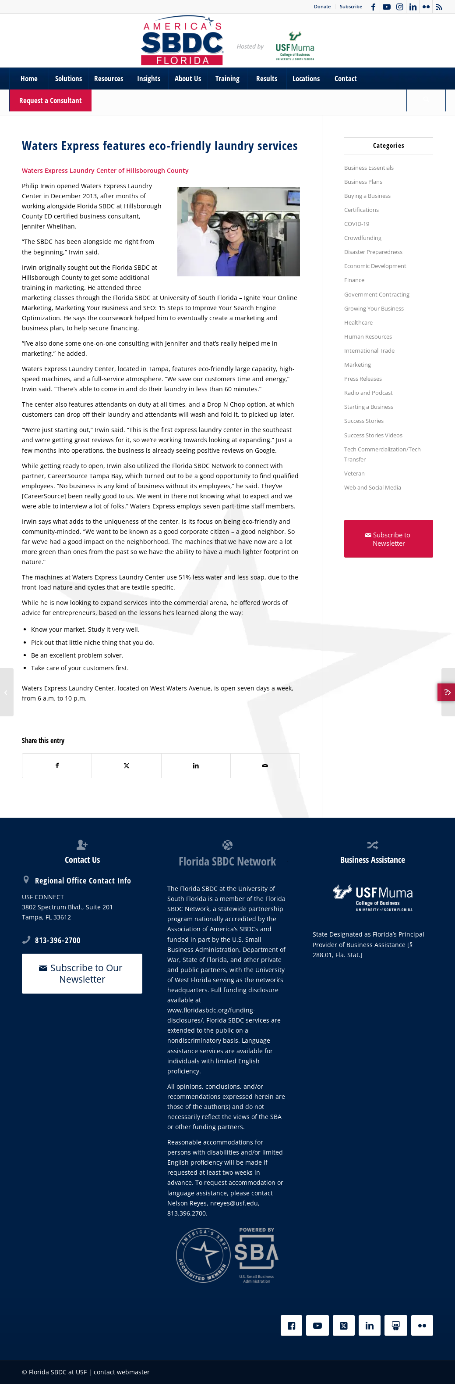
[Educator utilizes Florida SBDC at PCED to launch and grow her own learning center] (448, 692)
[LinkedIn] (370, 1325)
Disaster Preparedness (373, 252)
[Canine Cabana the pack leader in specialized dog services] (7, 692)
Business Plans (363, 182)
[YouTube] (317, 1325)
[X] (344, 1325)
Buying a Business (367, 196)
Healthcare (358, 322)
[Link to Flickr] (426, 6)
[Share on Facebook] (57, 765)
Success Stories (364, 421)
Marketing (357, 364)
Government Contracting (376, 294)
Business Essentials (369, 168)
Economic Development (375, 266)
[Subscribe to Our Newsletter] (82, 973)
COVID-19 (356, 224)
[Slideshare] (395, 1325)
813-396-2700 (58, 940)
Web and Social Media (372, 487)
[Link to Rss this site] (439, 6)
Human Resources (368, 336)
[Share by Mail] (265, 765)
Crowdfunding (362, 238)
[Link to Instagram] (399, 6)
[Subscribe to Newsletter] (388, 539)
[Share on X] (126, 765)
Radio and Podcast (368, 393)
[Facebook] (291, 1325)
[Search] (426, 100)
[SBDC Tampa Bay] (228, 40)
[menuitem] (322, 6)
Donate (322, 6)
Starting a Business (368, 407)
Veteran (354, 473)
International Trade (369, 350)
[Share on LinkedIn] (196, 765)
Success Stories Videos (373, 435)
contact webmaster (122, 1372)
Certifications (361, 210)
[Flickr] (422, 1325)
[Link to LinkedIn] (412, 6)
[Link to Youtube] (386, 6)
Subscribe (351, 6)
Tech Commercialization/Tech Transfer (382, 454)
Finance (354, 280)
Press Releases (363, 379)
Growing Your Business (374, 308)
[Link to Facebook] (373, 6)
